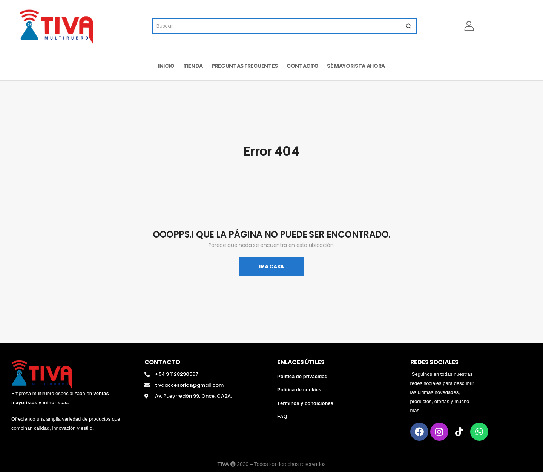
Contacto (302, 66)
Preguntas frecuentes (245, 66)
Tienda (193, 66)
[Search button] (408, 26)
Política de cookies (299, 389)
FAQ (282, 416)
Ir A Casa (271, 266)
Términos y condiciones (305, 403)
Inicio (166, 66)
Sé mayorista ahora (356, 66)
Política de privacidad (302, 376)
